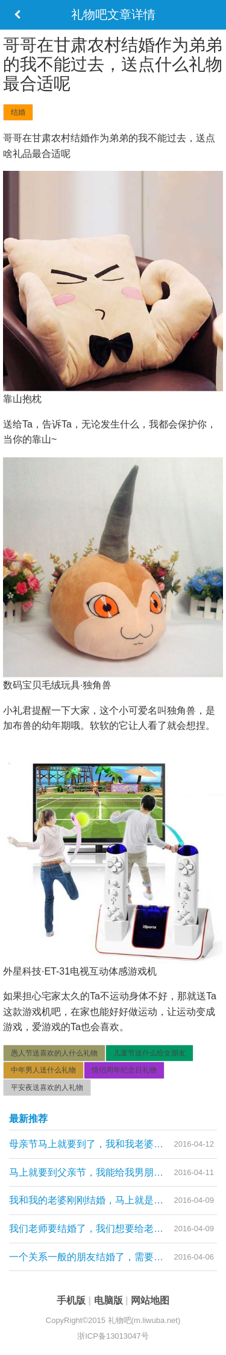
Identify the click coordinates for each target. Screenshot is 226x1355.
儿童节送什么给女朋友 (149, 1053)
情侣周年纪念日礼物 (124, 1070)
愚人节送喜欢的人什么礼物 (54, 1053)
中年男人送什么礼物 (43, 1070)
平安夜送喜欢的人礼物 (47, 1087)
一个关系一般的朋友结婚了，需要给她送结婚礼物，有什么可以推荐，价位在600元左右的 (113, 1257)
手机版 (72, 1300)
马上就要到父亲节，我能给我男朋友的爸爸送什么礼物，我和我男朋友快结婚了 (113, 1172)
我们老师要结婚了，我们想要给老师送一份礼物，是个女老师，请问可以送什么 (113, 1228)
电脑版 (109, 1300)
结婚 (18, 112)
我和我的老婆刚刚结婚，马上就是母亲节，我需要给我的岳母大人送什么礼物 (113, 1200)
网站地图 (150, 1300)
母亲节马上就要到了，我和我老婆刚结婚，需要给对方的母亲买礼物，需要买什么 (113, 1144)
